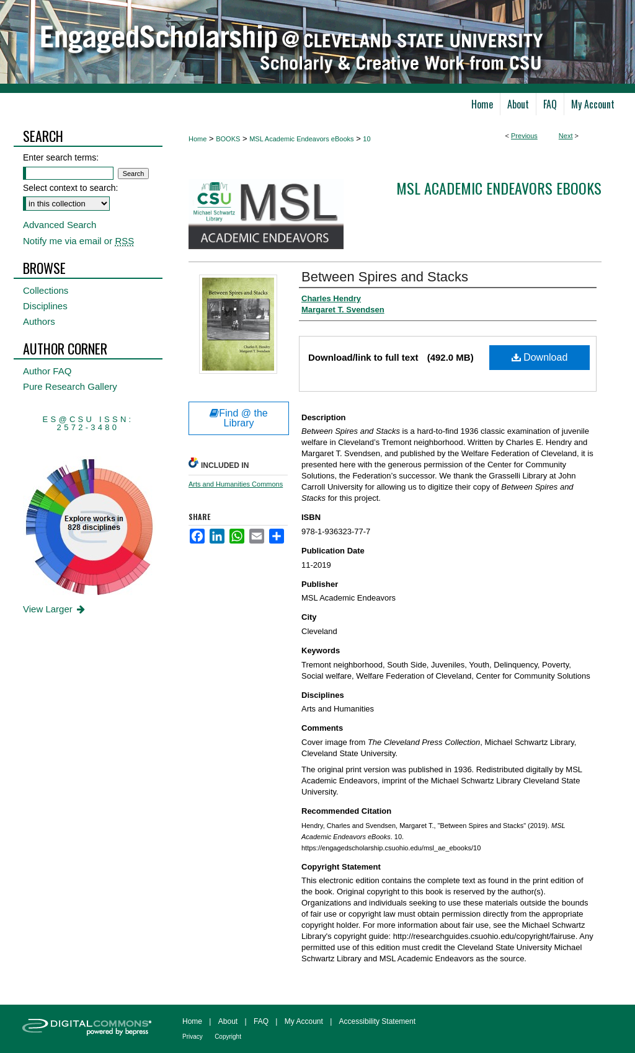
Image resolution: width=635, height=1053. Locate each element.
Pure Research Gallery (70, 386)
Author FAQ (47, 371)
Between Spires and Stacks (384, 276)
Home (197, 139)
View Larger (55, 609)
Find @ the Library (239, 418)
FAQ (261, 1021)
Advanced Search (59, 224)
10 (366, 139)
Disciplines (45, 306)
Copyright (228, 1036)
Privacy (192, 1036)
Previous (524, 135)
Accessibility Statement (377, 1021)
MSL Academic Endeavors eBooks (301, 139)
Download (540, 357)
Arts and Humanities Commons (236, 484)
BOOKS (228, 139)
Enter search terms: (61, 157)
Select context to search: (70, 188)
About (228, 1021)
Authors (39, 321)
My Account (304, 1021)
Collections (45, 290)
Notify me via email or (78, 241)
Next (566, 135)
